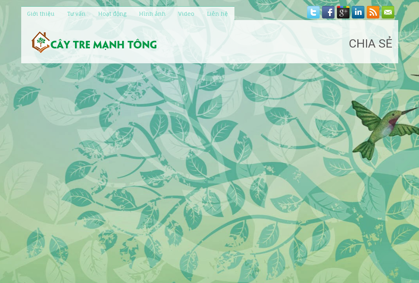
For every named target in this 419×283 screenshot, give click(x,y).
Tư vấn (76, 13)
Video (186, 13)
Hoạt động (112, 13)
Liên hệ (217, 13)
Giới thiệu (41, 13)
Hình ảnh (152, 13)
